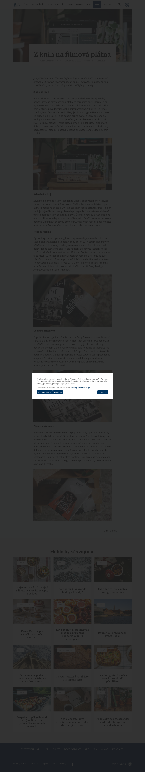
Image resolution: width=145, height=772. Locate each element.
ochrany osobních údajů (80, 388)
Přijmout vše (103, 392)
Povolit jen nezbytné (45, 392)
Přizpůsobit (58, 392)
